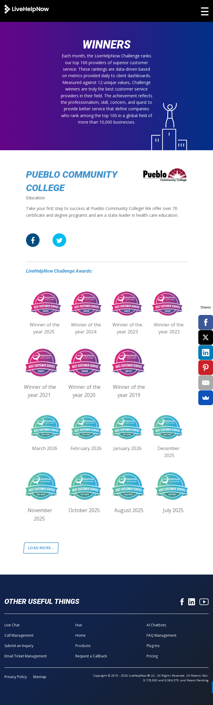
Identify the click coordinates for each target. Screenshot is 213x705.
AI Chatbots (156, 625)
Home (80, 635)
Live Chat (11, 625)
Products (82, 645)
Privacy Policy (15, 676)
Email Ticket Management (25, 656)
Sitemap (39, 676)
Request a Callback (91, 656)
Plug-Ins (153, 645)
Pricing (152, 656)
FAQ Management (161, 635)
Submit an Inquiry (18, 645)
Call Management (18, 635)
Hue (78, 625)
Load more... (41, 547)
